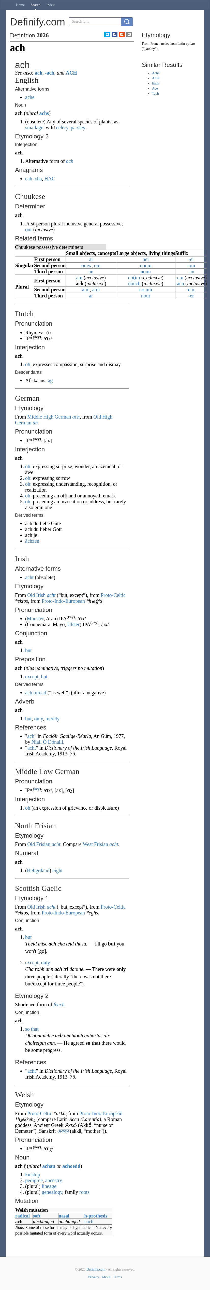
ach (76, 417)
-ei (191, 259)
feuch (59, 1004)
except (31, 676)
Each (155, 83)
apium (190, 44)
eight (57, 870)
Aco (155, 88)
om (97, 265)
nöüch (134, 283)
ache (30, 97)
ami (96, 289)
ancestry (53, 1180)
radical (22, 1216)
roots (84, 1192)
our (28, 229)
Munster (35, 618)
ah (35, 422)
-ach (49, 73)
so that (32, 1029)
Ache (156, 73)
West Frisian (95, 844)
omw (86, 265)
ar (91, 295)
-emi (191, 289)
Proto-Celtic (113, 595)
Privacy (93, 1277)
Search (35, 5)
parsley (78, 127)
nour (146, 295)
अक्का (63, 1131)
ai (91, 259)
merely (53, 718)
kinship (32, 1174)
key (37, 789)
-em (179, 277)
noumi (145, 289)
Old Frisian (38, 844)
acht (29, 577)
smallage (34, 127)
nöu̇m (134, 277)
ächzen (32, 541)
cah (28, 178)
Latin (181, 44)
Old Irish (36, 595)
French (155, 44)
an (90, 271)
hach (88, 1221)
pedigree (34, 1180)
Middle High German (49, 417)
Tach (155, 93)
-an (191, 271)
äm (79, 277)
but (28, 650)
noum (146, 265)
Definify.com (95, 1269)
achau (48, 1166)
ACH (71, 73)
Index (50, 5)
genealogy (52, 1192)
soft (36, 1216)
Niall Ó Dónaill (47, 742)
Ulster (73, 624)
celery (62, 127)
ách (38, 73)
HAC (49, 178)
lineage (49, 1186)
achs (44, 113)
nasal (63, 1216)
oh (27, 364)
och (69, 161)
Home (20, 5)
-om (191, 265)
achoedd (71, 1166)
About (105, 1277)
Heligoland (38, 870)
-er (191, 295)
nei (146, 259)
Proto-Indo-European (63, 601)
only (38, 718)
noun (146, 271)
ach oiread (35, 692)
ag (50, 380)
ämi (86, 289)
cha (38, 178)
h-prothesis (95, 1216)
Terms (117, 1277)
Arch (155, 78)
